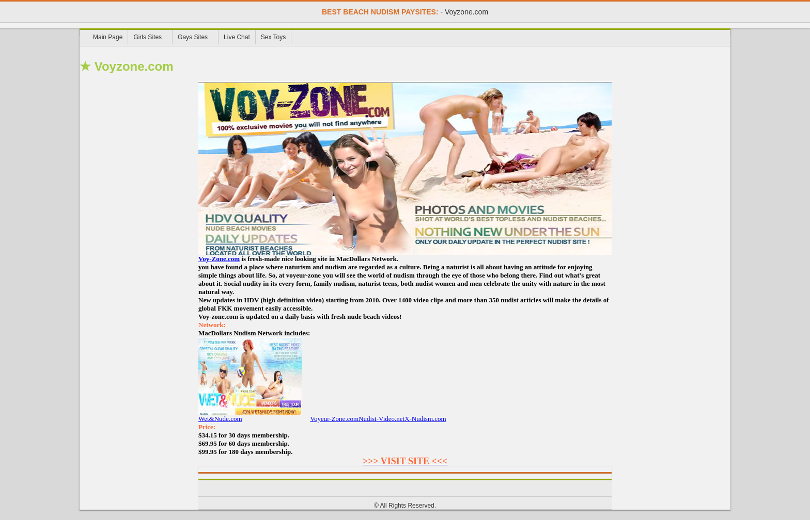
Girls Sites (147, 37)
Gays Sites (193, 37)
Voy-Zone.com (219, 259)
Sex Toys (273, 37)
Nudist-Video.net (381, 419)
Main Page (107, 37)
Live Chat (237, 37)
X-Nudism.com (425, 419)
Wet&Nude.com (250, 416)
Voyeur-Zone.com (334, 419)
